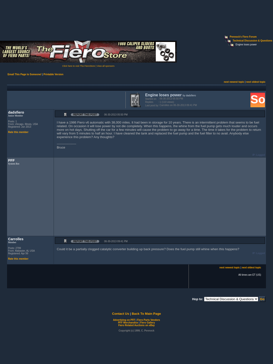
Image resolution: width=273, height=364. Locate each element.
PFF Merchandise (128, 322)
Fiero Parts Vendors (148, 320)
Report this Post (85, 114)
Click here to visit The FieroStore (78, 66)
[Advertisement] (65, 99)
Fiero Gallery (147, 322)
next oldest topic (255, 82)
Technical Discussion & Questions (252, 40)
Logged (260, 155)
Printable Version (53, 74)
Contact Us (120, 313)
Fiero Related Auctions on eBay (136, 325)
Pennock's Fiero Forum (243, 36)
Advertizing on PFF (124, 320)
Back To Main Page (146, 313)
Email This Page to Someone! (24, 74)
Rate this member (18, 132)
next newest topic (234, 82)
